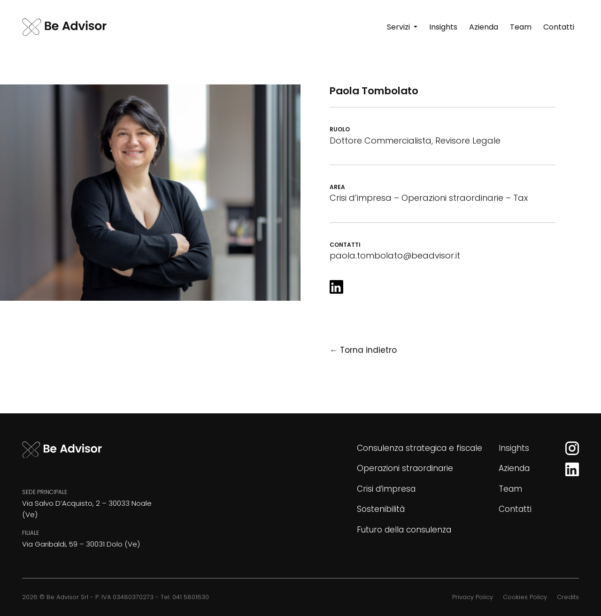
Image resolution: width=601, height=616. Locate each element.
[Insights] (443, 27)
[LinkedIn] (336, 287)
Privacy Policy (472, 597)
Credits (568, 597)
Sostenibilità (381, 509)
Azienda (514, 468)
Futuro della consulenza (404, 529)
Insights (514, 448)
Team (510, 488)
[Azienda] (483, 27)
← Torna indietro (363, 350)
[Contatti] (559, 27)
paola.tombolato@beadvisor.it (395, 255)
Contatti (515, 509)
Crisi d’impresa (386, 488)
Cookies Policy (525, 597)
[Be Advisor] (64, 27)
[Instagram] (572, 448)
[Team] (520, 27)
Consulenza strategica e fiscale (419, 448)
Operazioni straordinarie (405, 468)
